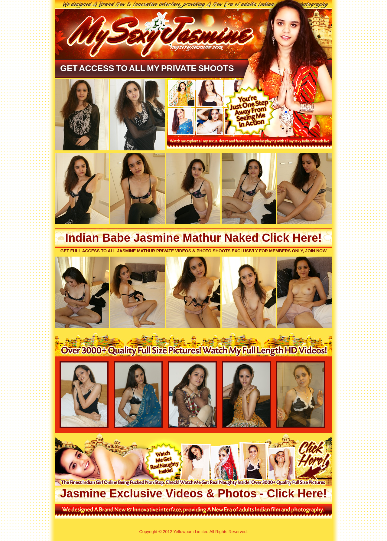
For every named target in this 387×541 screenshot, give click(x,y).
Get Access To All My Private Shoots (147, 68)
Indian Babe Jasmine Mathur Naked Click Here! (193, 237)
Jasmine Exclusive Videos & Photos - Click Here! (193, 493)
